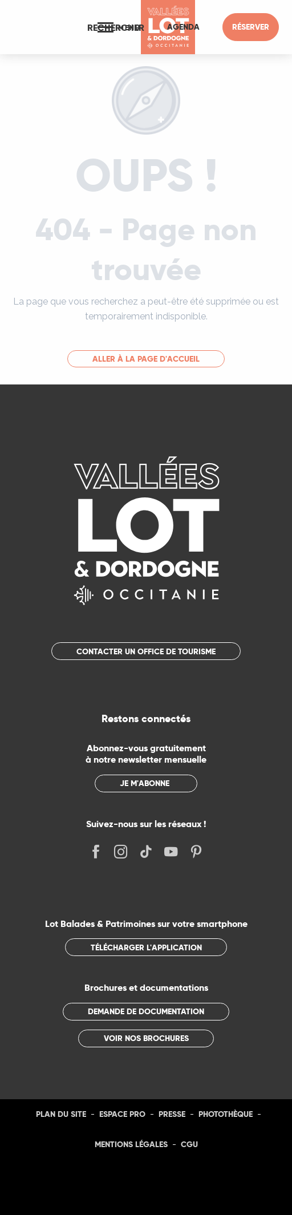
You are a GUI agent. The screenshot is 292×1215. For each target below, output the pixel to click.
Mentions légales (131, 1144)
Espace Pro (122, 1114)
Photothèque (225, 1114)
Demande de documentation (146, 1011)
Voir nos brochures (146, 1038)
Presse (172, 1114)
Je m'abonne (144, 783)
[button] (115, 27)
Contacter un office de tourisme (146, 651)
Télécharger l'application (146, 947)
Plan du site (61, 1114)
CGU (189, 1144)
